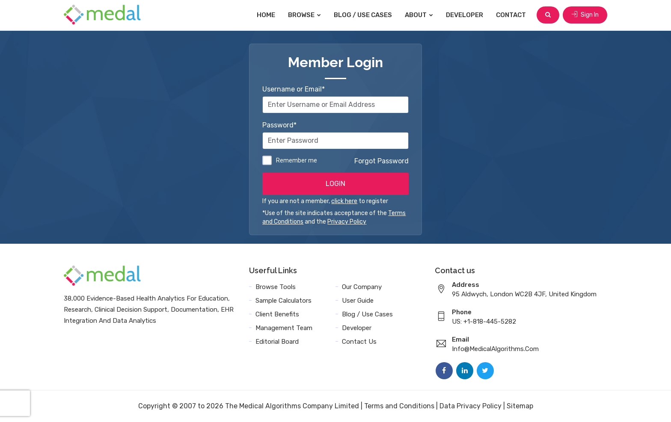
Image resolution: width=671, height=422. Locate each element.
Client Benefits (277, 314)
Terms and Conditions (399, 406)
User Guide (358, 300)
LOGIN (335, 184)
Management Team (283, 328)
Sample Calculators (283, 300)
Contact (511, 15)
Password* (279, 125)
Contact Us (359, 341)
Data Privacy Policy (470, 406)
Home (266, 15)
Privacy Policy (346, 221)
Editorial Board (277, 341)
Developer (464, 15)
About (419, 15)
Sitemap (520, 406)
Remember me (296, 160)
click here (344, 201)
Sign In (585, 14)
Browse (304, 15)
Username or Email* (293, 89)
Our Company (362, 287)
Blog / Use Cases (363, 15)
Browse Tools (275, 287)
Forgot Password (381, 161)
